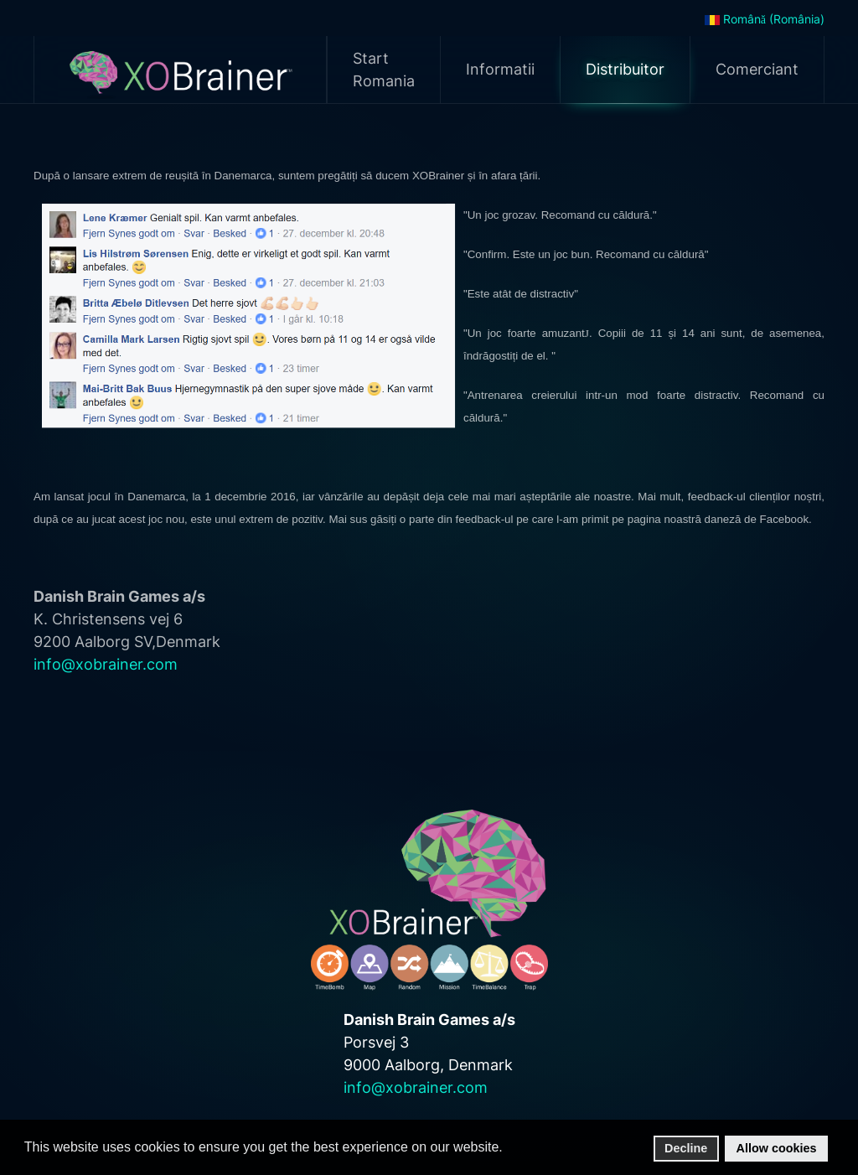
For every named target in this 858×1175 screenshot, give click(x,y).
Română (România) (764, 19)
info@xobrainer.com (106, 664)
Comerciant (757, 69)
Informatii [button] (500, 69)
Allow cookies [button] (777, 1148)
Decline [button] (685, 1148)
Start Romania (384, 69)
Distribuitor (625, 69)
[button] (507, 1148)
